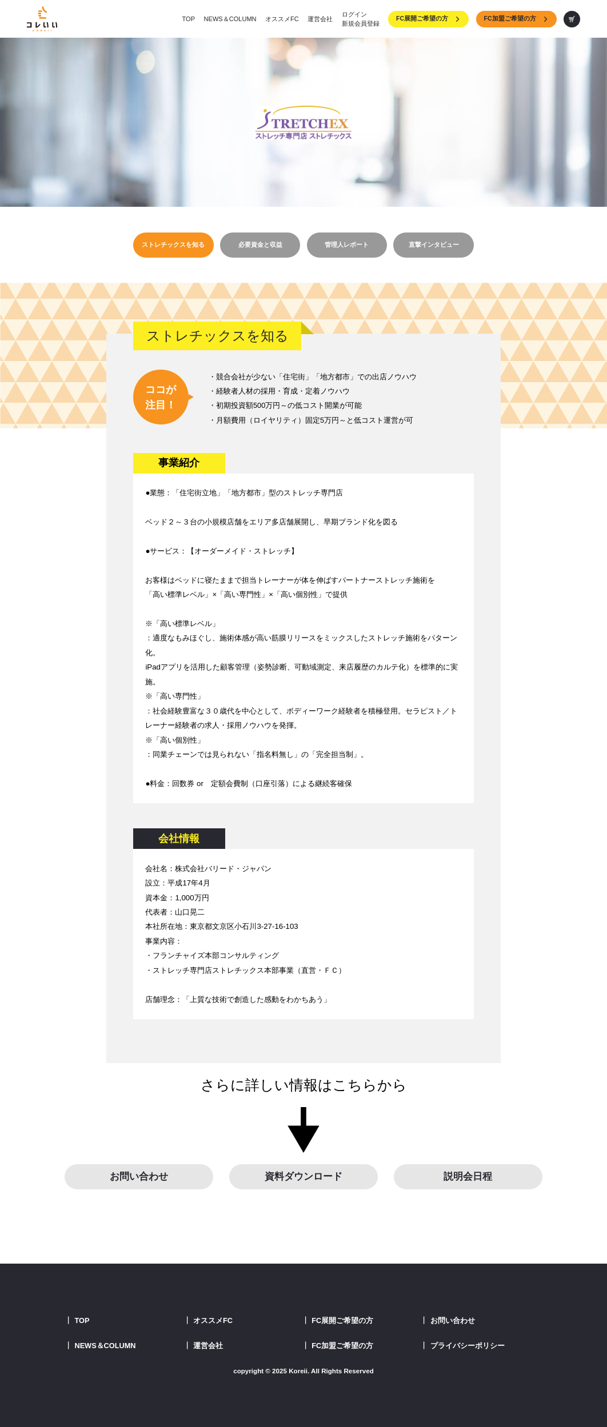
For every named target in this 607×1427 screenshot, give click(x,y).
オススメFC (282, 18)
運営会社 (320, 18)
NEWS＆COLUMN (230, 18)
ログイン (354, 14)
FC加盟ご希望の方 (516, 18)
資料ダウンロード (303, 1176)
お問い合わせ (139, 1176)
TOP (188, 18)
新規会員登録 (361, 23)
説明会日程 (468, 1176)
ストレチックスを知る (173, 244)
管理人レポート (347, 244)
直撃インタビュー (434, 244)
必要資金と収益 (260, 244)
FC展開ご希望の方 (428, 18)
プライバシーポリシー (467, 1345)
